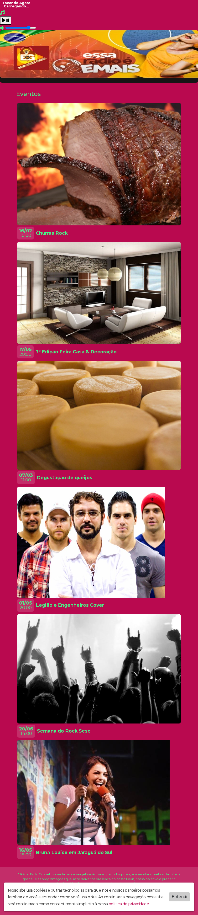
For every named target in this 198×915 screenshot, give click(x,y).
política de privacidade (129, 904)
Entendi (179, 896)
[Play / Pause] (5, 20)
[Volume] (20, 28)
